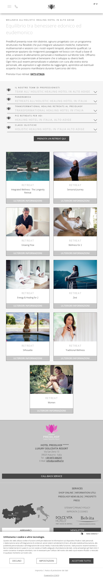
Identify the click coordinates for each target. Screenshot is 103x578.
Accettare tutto (81, 560)
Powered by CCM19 (51, 575)
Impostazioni (46, 560)
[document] (51, 546)
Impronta (39, 570)
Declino (16, 560)
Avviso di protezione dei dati (56, 570)
